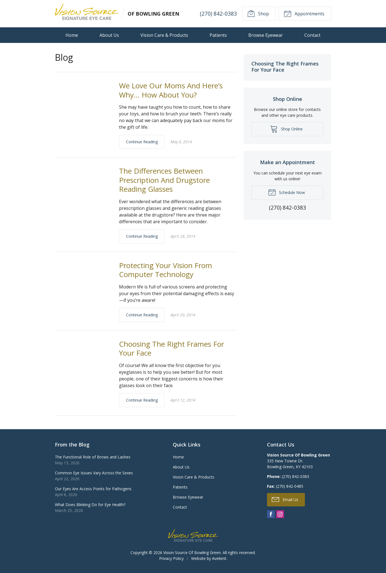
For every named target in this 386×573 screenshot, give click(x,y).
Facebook (271, 514)
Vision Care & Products (164, 35)
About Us (109, 35)
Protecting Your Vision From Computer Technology (165, 270)
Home (71, 35)
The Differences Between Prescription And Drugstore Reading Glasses (164, 180)
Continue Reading (142, 141)
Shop (258, 13)
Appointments (304, 13)
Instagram (280, 514)
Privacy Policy (171, 558)
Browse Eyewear (265, 35)
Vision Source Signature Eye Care (193, 535)
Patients (218, 35)
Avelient (219, 558)
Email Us (285, 499)
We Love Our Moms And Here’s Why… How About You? (171, 90)
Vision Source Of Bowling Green (192, 552)
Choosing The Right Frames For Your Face (171, 348)
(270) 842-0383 (218, 13)
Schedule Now (286, 192)
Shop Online (286, 129)
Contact (312, 35)
